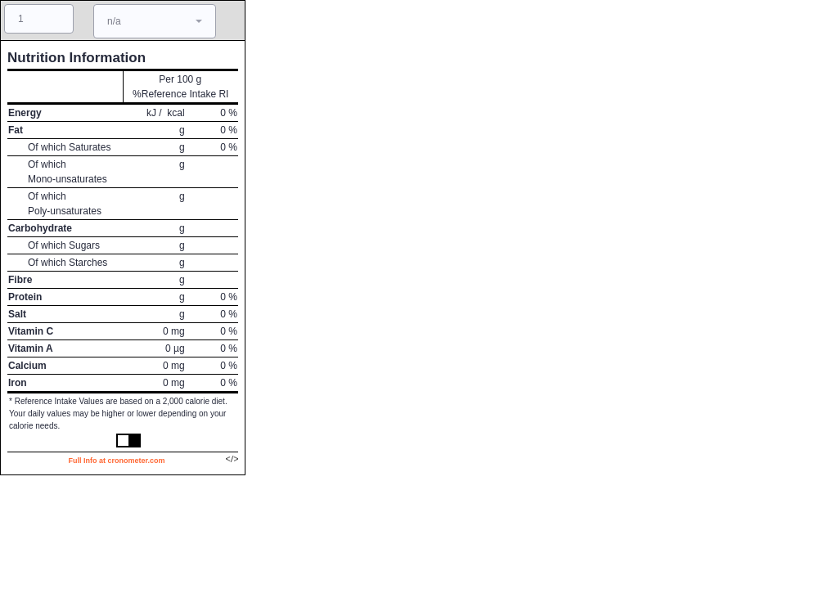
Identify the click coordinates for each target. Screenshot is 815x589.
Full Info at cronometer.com (116, 460)
